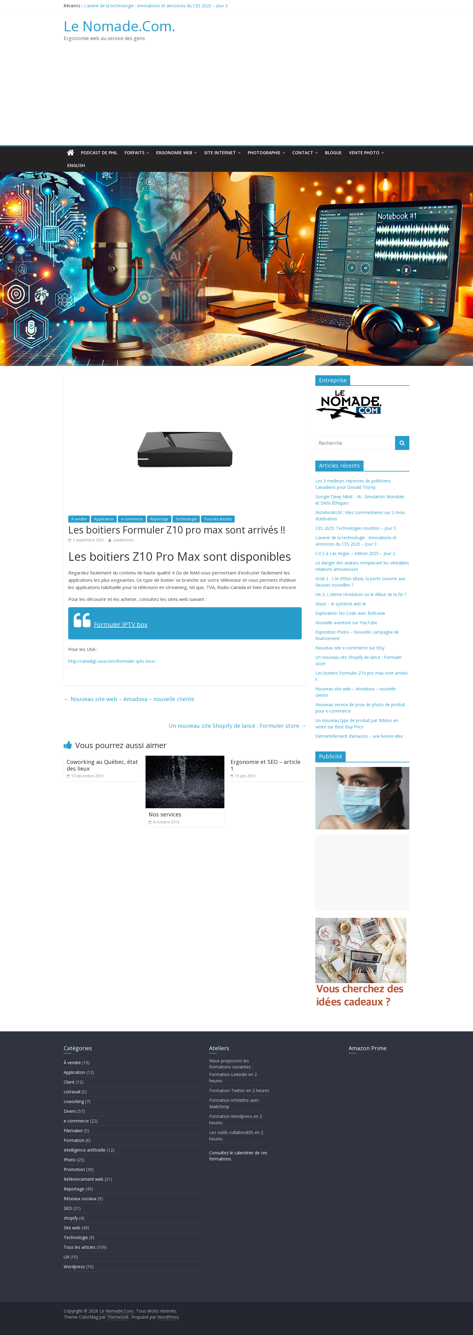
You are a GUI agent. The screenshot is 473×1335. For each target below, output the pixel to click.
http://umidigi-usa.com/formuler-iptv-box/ (112, 661)
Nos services (165, 814)
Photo (70, 1160)
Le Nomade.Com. (119, 25)
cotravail (72, 1092)
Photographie (264, 152)
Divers (70, 1111)
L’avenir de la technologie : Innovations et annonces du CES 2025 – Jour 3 (156, 6)
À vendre (79, 519)
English (76, 165)
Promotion (74, 1169)
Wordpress (74, 1266)
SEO (68, 1208)
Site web (72, 1228)
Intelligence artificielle (85, 1150)
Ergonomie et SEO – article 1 (265, 765)
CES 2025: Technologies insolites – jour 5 (355, 528)
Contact (302, 152)
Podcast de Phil (99, 152)
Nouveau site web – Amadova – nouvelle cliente (129, 699)
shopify (71, 1218)
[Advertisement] (236, 99)
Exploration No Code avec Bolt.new (350, 613)
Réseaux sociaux (80, 1198)
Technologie (186, 519)
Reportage (159, 519)
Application (104, 519)
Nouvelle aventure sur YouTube (346, 622)
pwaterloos (123, 540)
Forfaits (134, 152)
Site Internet (220, 152)
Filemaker (73, 1130)
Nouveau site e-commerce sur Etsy (349, 648)
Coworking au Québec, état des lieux (102, 765)
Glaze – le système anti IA (340, 604)
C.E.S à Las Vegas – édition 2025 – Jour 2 (355, 553)
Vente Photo (364, 152)
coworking (74, 1101)
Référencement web (83, 1179)
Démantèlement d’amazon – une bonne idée (359, 736)
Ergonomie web (174, 152)
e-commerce (132, 519)
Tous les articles (218, 519)
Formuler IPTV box (120, 624)
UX (66, 1257)
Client (69, 1082)
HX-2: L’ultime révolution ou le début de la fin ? (360, 594)
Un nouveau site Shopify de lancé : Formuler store (237, 725)
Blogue (333, 152)
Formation (74, 1140)
